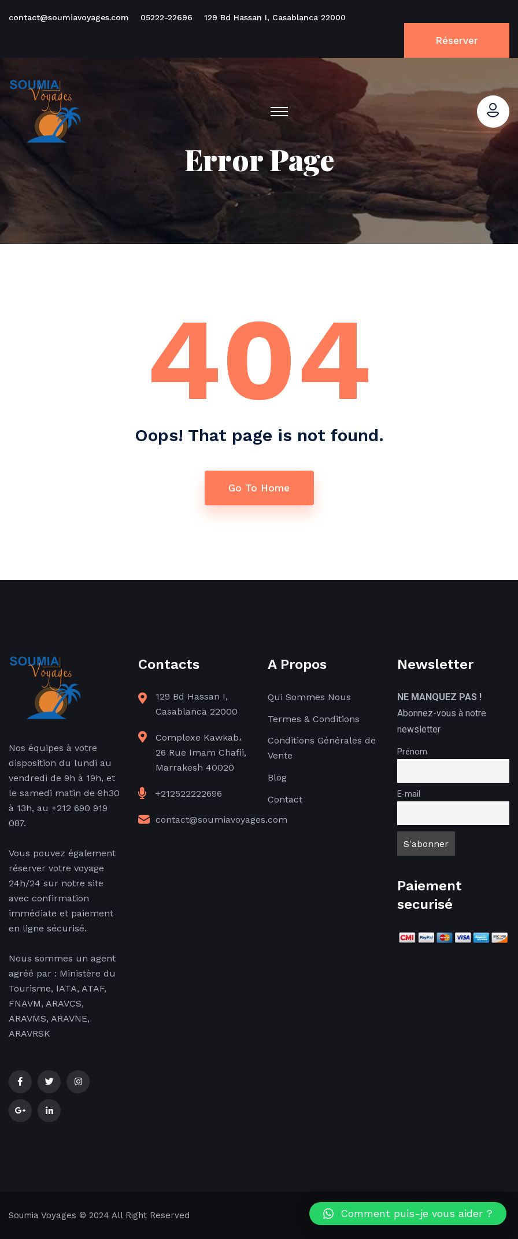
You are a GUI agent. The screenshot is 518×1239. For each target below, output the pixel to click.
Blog (277, 777)
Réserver (456, 40)
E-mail (408, 794)
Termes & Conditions (314, 718)
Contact (285, 799)
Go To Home (259, 488)
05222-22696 (166, 17)
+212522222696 (189, 793)
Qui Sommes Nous (309, 696)
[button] (407, 1213)
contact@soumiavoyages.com (69, 17)
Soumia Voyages (42, 1215)
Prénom (412, 752)
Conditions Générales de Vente (322, 748)
